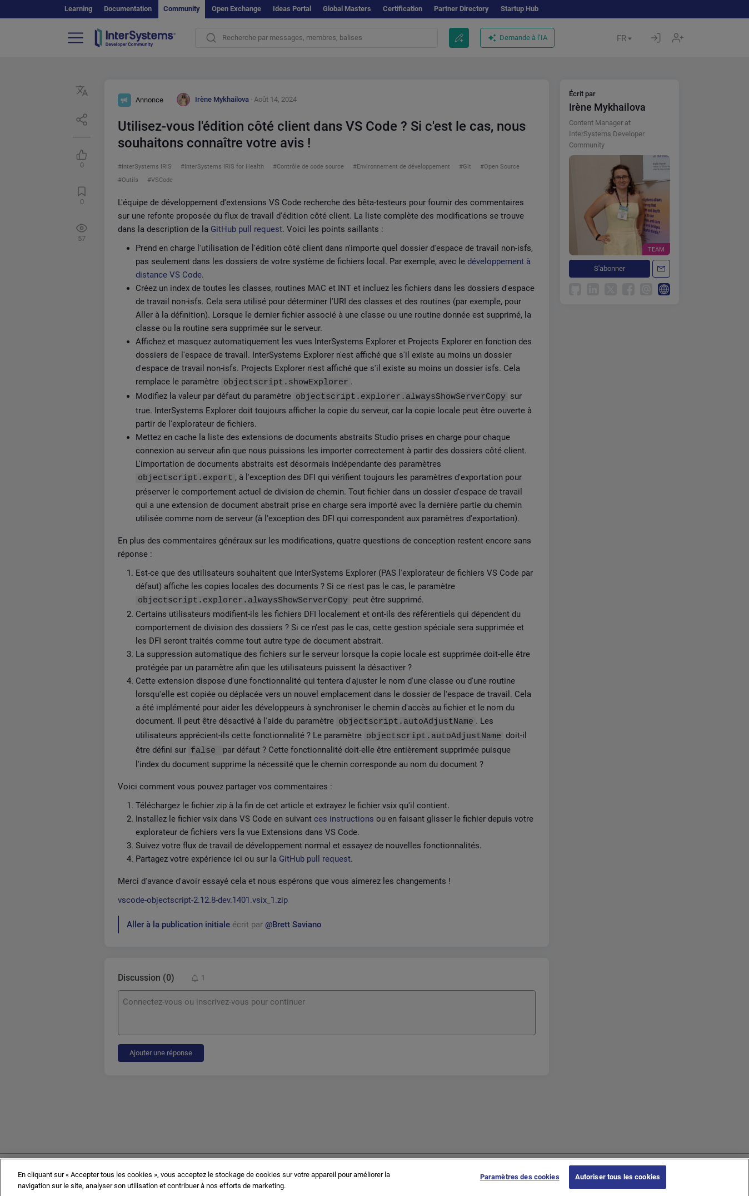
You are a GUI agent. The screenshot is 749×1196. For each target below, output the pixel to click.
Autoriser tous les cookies (617, 1182)
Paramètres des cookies (520, 1182)
